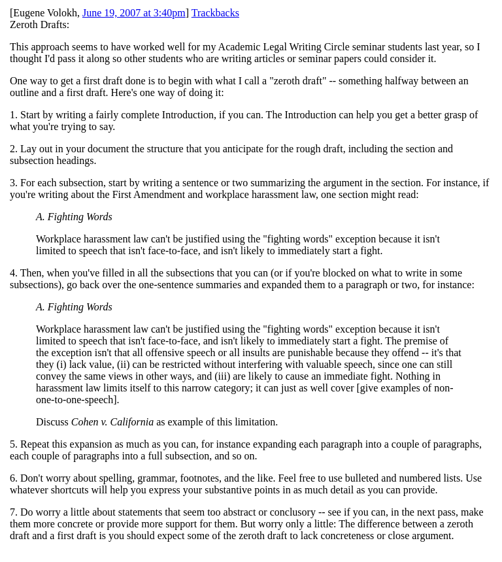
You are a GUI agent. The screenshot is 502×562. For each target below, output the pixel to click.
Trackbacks (215, 12)
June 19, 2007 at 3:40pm (134, 12)
